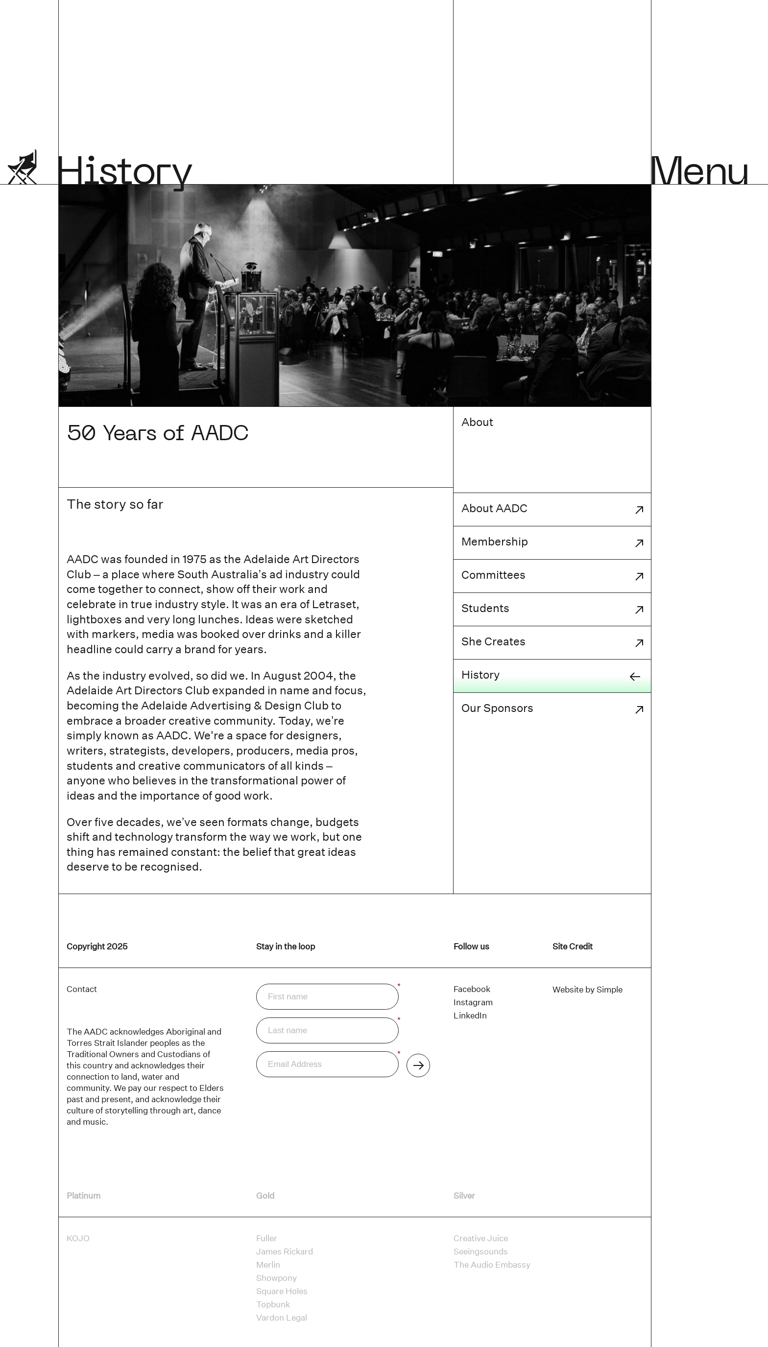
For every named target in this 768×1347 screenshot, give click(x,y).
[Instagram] (473, 1002)
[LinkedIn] (470, 1015)
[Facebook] (472, 989)
